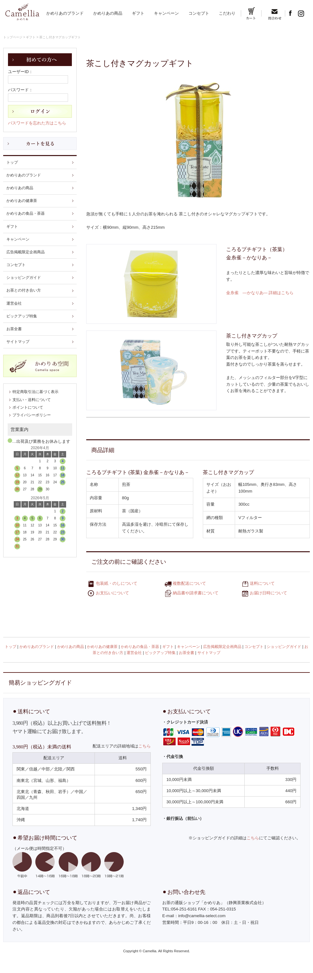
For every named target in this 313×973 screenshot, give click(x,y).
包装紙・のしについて (116, 583)
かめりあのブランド (65, 13)
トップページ (12, 37)
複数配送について (189, 583)
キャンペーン (166, 13)
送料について (262, 583)
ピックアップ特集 (21, 316)
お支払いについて (112, 593)
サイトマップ (17, 341)
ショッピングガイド (23, 277)
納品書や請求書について (195, 593)
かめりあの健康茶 (21, 200)
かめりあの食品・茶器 (25, 213)
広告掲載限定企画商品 (25, 252)
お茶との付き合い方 (23, 290)
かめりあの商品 (107, 13)
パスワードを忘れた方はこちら (37, 123)
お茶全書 (14, 329)
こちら (144, 746)
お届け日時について (268, 593)
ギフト (138, 13)
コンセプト (198, 13)
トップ (12, 162)
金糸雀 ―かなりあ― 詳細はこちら (260, 292)
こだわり (227, 13)
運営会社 (14, 303)
